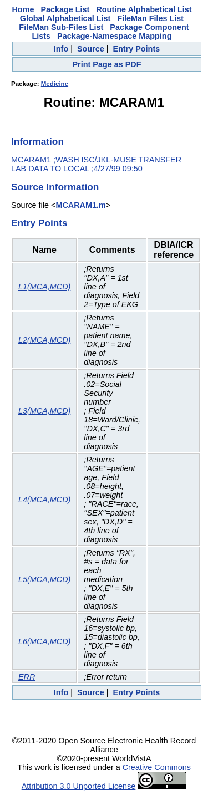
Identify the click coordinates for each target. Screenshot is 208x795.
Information (37, 141)
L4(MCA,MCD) (44, 499)
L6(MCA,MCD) (44, 641)
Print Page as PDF (107, 64)
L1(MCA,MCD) (44, 286)
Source (90, 48)
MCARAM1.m (80, 205)
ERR (26, 676)
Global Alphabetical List (65, 18)
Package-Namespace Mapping (114, 36)
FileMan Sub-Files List (61, 27)
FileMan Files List (150, 18)
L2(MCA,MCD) (44, 339)
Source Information (55, 186)
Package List (64, 9)
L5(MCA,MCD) (44, 579)
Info (61, 48)
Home (23, 9)
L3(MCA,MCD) (44, 410)
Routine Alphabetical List (143, 9)
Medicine (54, 83)
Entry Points (136, 48)
